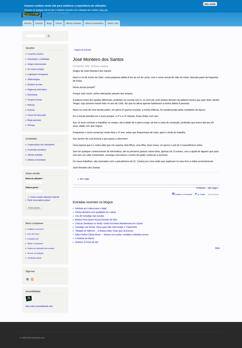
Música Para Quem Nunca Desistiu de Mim (96, 219)
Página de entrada (82, 50)
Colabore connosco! (35, 229)
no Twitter (199, 194)
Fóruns (59, 23)
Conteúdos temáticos (36, 150)
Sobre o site (112, 23)
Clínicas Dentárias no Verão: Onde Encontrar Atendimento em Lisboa (109, 223)
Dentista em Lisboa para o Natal (90, 208)
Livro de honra (33, 234)
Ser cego (84, 178)
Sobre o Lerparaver (35, 243)
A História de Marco (84, 238)
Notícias (28, 23)
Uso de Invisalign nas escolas (89, 216)
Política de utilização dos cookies (40, 248)
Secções (30, 48)
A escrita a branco (35, 54)
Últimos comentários (94, 23)
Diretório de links (34, 84)
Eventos (39, 23)
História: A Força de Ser (86, 242)
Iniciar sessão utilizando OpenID (44, 197)
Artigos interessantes (36, 64)
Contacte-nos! (33, 239)
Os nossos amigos (35, 69)
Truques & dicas (34, 100)
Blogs (49, 23)
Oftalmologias (33, 79)
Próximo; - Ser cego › (207, 188)
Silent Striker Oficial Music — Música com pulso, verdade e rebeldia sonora (111, 234)
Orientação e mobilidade (38, 59)
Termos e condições (35, 253)
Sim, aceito (210, 3)
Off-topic (31, 125)
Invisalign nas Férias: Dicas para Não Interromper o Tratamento (106, 227)
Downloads (32, 95)
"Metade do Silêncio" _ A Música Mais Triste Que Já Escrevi (104, 231)
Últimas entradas (73, 23)
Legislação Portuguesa (37, 74)
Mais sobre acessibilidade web (39, 306)
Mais (217, 248)
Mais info (103, 9)
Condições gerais (34, 258)
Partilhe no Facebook (182, 194)
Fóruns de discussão (36, 115)
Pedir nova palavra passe (38, 200)
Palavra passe (32, 187)
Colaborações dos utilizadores (40, 144)
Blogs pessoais (34, 120)
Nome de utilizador (34, 178)
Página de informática (37, 89)
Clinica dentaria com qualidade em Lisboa (95, 212)
